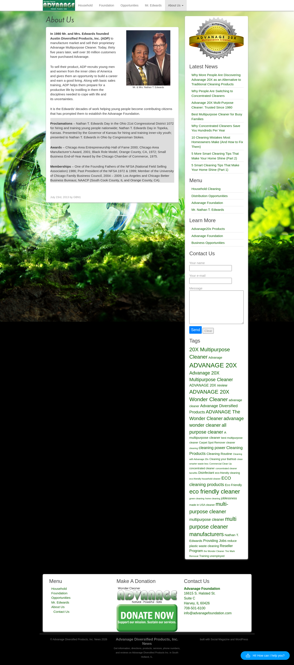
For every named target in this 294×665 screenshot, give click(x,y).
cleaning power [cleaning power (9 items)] (212, 447)
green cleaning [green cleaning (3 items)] (196, 498)
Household (85, 5)
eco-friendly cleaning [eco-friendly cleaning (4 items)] (227, 472)
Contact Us (61, 611)
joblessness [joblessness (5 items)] (229, 498)
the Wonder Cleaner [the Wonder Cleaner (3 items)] (214, 551)
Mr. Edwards (153, 5)
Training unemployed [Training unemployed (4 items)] (211, 556)
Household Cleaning (205, 189)
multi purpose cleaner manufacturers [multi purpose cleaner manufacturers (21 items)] (212, 526)
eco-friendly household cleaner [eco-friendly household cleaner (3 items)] (204, 478)
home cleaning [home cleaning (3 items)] (212, 498)
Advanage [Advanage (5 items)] (215, 357)
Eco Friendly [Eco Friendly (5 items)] (233, 485)
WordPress (241, 639)
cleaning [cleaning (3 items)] (193, 448)
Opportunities (130, 5)
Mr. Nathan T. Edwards (207, 209)
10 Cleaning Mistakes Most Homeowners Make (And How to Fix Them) (217, 142)
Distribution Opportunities (209, 196)
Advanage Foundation (207, 203)
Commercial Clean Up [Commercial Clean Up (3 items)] (220, 463)
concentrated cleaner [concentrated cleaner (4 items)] (202, 468)
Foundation (106, 5)
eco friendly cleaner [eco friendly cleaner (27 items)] (214, 491)
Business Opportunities (208, 243)
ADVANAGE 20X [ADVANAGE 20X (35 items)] (213, 365)
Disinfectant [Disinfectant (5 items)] (206, 472)
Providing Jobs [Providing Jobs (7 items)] (214, 541)
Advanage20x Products (208, 229)
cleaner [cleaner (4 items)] (230, 442)
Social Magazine (220, 639)
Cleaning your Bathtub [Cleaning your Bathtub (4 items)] (222, 459)
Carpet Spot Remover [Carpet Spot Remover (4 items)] (212, 442)
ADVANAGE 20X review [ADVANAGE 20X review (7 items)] (208, 385)
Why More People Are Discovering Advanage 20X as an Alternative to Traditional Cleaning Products (216, 79)
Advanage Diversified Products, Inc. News (147, 641)
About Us (175, 5)
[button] (265, 655)
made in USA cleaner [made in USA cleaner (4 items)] (202, 504)
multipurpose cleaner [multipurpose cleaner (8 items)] (206, 519)
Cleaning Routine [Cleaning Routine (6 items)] (219, 454)
